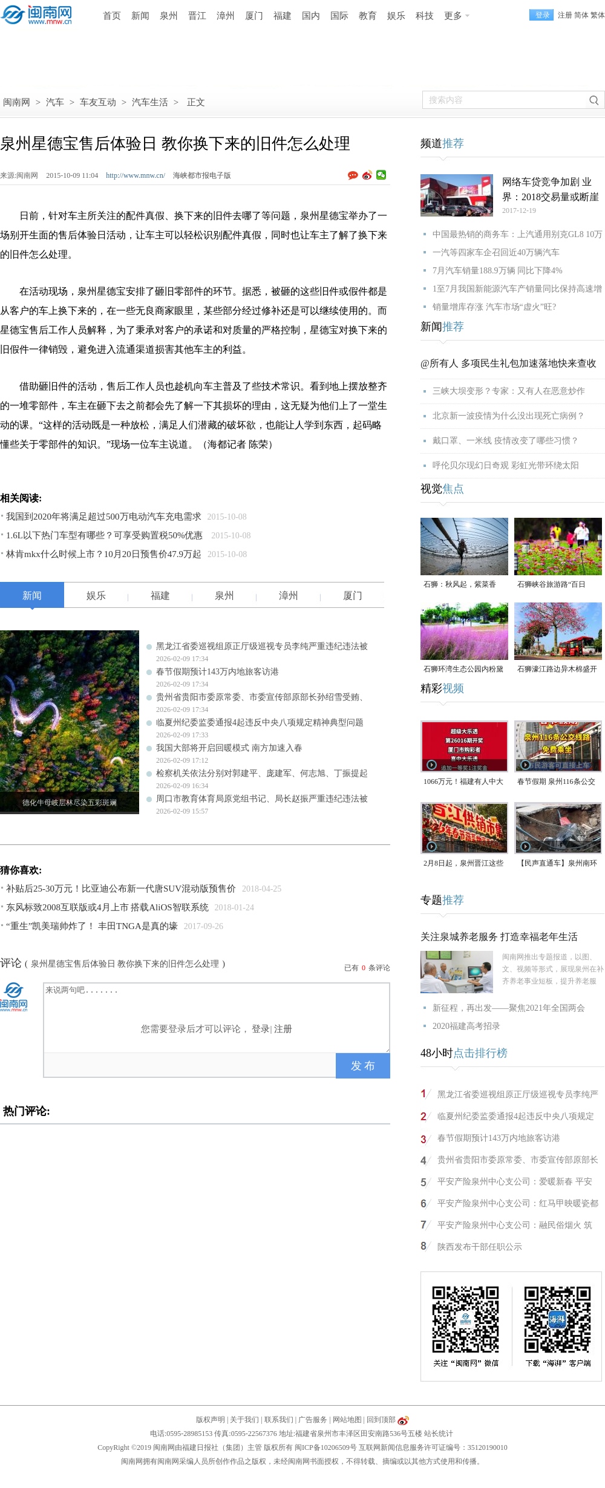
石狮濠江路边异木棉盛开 (557, 669)
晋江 (197, 16)
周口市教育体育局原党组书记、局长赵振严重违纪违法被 (262, 798)
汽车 (55, 102)
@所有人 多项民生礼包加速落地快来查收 (508, 363)
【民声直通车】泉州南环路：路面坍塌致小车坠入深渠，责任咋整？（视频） (557, 864)
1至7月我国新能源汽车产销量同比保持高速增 (517, 288)
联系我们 (278, 1419)
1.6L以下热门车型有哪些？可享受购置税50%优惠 (105, 535)
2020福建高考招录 (466, 1026)
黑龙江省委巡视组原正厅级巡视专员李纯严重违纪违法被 (262, 646)
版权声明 (210, 1419)
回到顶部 (381, 1419)
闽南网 (16, 102)
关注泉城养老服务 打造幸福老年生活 (499, 937)
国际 (339, 16)
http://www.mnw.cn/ (135, 175)
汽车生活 (150, 102)
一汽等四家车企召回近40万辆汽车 (496, 252)
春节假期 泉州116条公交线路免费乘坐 (556, 782)
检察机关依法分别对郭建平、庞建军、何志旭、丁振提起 (262, 773)
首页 (112, 16)
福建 (282, 16)
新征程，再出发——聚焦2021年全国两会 (509, 1008)
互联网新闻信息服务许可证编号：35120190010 (433, 1447)
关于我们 (244, 1419)
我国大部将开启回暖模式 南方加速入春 (229, 747)
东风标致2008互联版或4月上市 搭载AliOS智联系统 (107, 907)
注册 (565, 15)
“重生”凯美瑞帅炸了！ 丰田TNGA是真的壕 (92, 926)
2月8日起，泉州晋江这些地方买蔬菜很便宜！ (463, 864)
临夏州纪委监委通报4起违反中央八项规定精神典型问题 (260, 722)
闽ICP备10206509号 (326, 1447)
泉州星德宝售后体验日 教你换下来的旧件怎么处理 (125, 963)
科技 (425, 16)
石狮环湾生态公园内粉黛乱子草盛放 (463, 670)
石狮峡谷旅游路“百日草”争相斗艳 (551, 585)
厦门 (254, 16)
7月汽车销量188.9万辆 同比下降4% (498, 270)
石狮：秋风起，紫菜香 (460, 584)
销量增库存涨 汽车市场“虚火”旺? (494, 307)
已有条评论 (367, 968)
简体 (581, 15)
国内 (311, 16)
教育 (368, 16)
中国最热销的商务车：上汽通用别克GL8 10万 (518, 234)
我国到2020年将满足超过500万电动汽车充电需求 (103, 516)
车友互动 (98, 102)
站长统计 (438, 1433)
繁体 (597, 15)
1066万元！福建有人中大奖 (463, 782)
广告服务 (312, 1419)
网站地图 (347, 1419)
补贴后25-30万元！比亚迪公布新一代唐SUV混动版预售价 (121, 888)
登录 (261, 1029)
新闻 (140, 16)
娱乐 (396, 16)
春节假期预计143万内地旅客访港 (217, 671)
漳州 (226, 16)
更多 (453, 16)
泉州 (169, 16)
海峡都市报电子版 (202, 175)
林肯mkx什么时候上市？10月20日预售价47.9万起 (103, 554)
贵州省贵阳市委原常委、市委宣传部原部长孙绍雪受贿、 (262, 697)
